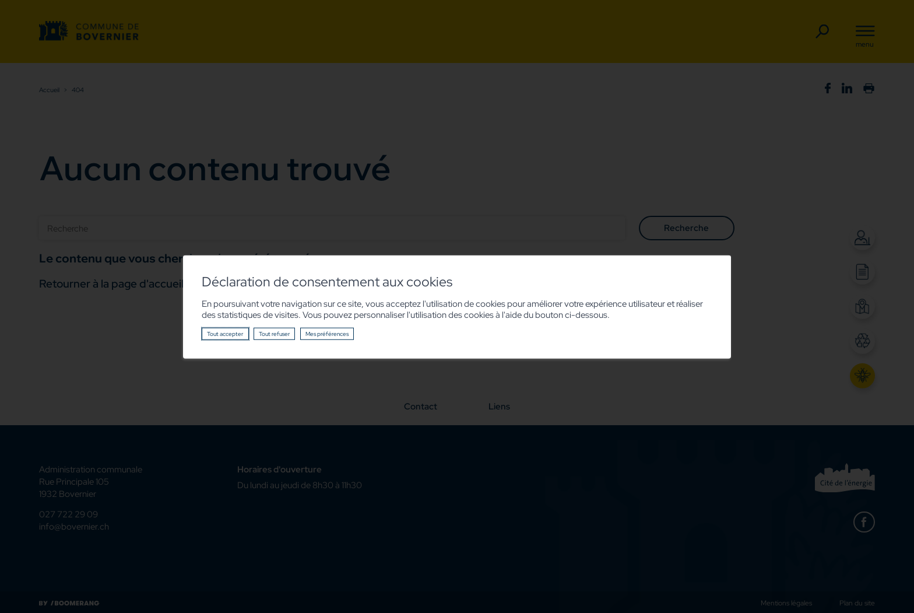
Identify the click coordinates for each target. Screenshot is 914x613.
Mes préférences (327, 334)
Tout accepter (225, 334)
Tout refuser (274, 334)
